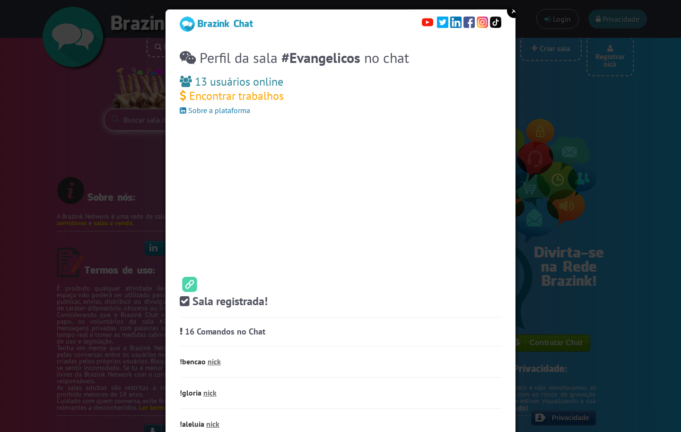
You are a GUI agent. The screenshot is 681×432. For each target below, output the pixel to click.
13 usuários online (231, 81)
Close (514, 11)
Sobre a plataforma (215, 110)
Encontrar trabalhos (232, 95)
